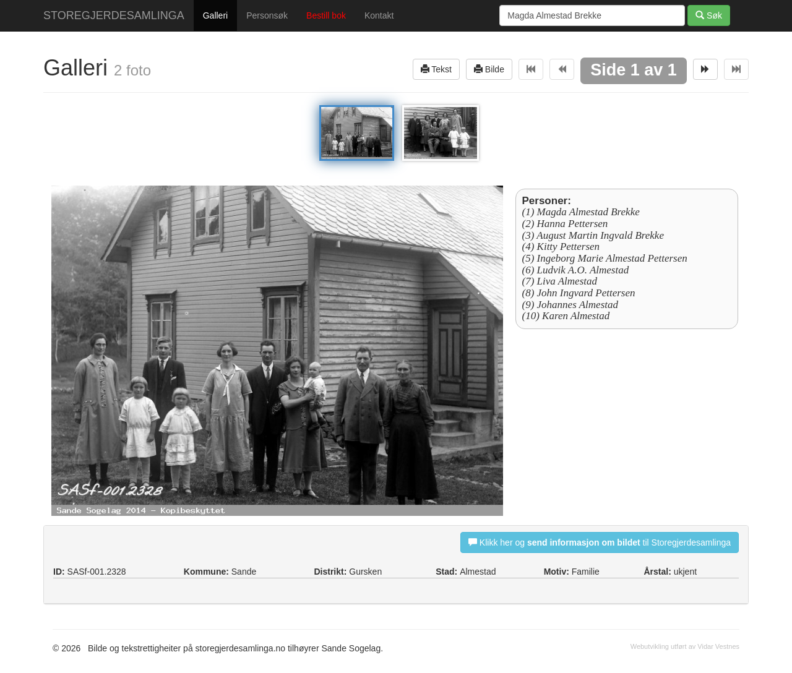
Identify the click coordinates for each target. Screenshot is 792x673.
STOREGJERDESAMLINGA (113, 15)
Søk (708, 15)
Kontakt (379, 15)
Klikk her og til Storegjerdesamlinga (599, 542)
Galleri (215, 15)
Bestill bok (326, 15)
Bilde (489, 69)
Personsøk (267, 15)
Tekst (436, 69)
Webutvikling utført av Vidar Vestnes (685, 646)
